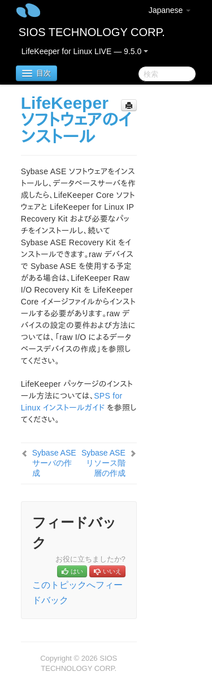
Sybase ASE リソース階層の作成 (103, 463)
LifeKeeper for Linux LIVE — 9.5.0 (84, 51)
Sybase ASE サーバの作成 (54, 463)
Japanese (170, 10)
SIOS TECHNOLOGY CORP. (92, 32)
